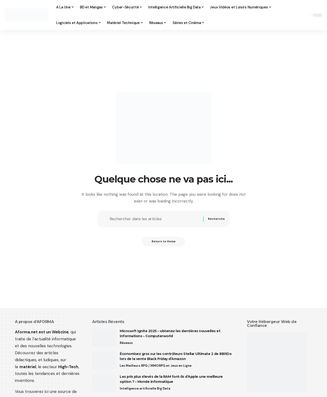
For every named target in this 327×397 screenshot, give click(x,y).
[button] (305, 15)
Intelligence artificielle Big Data (145, 388)
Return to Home (164, 242)
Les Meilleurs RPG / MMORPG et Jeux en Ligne (155, 366)
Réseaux (126, 343)
